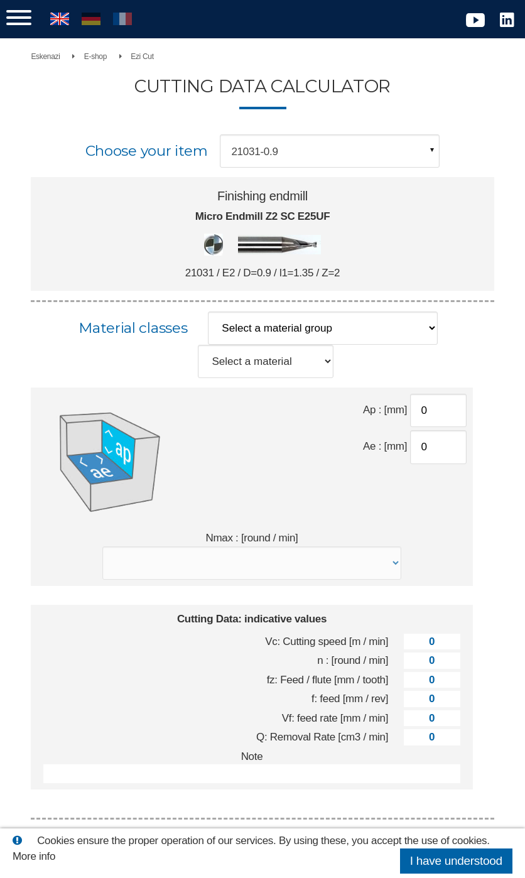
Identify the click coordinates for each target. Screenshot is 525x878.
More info (34, 856)
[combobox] (330, 151)
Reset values (318, 809)
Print (197, 809)
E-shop (98, 56)
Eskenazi (48, 56)
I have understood (456, 860)
